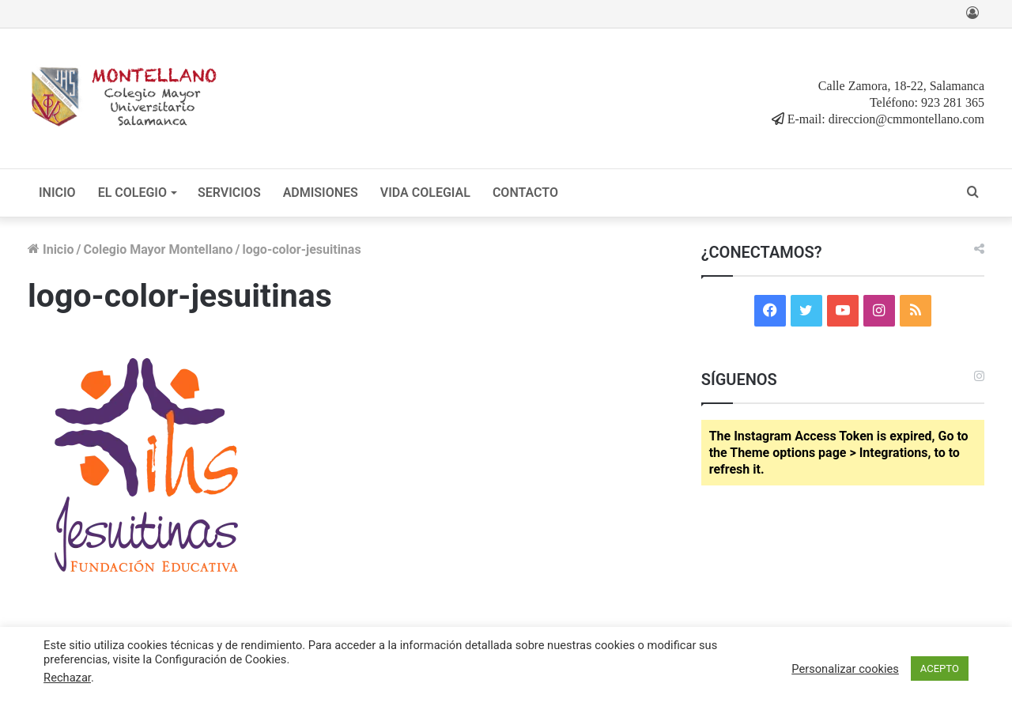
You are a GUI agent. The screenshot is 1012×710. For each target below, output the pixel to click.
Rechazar (67, 677)
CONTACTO (525, 192)
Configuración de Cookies (221, 659)
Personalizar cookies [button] (845, 669)
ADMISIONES (320, 192)
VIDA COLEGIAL (425, 192)
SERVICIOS (229, 192)
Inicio (51, 249)
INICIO (57, 192)
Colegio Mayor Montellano (157, 249)
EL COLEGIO (132, 192)
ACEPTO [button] (939, 668)
